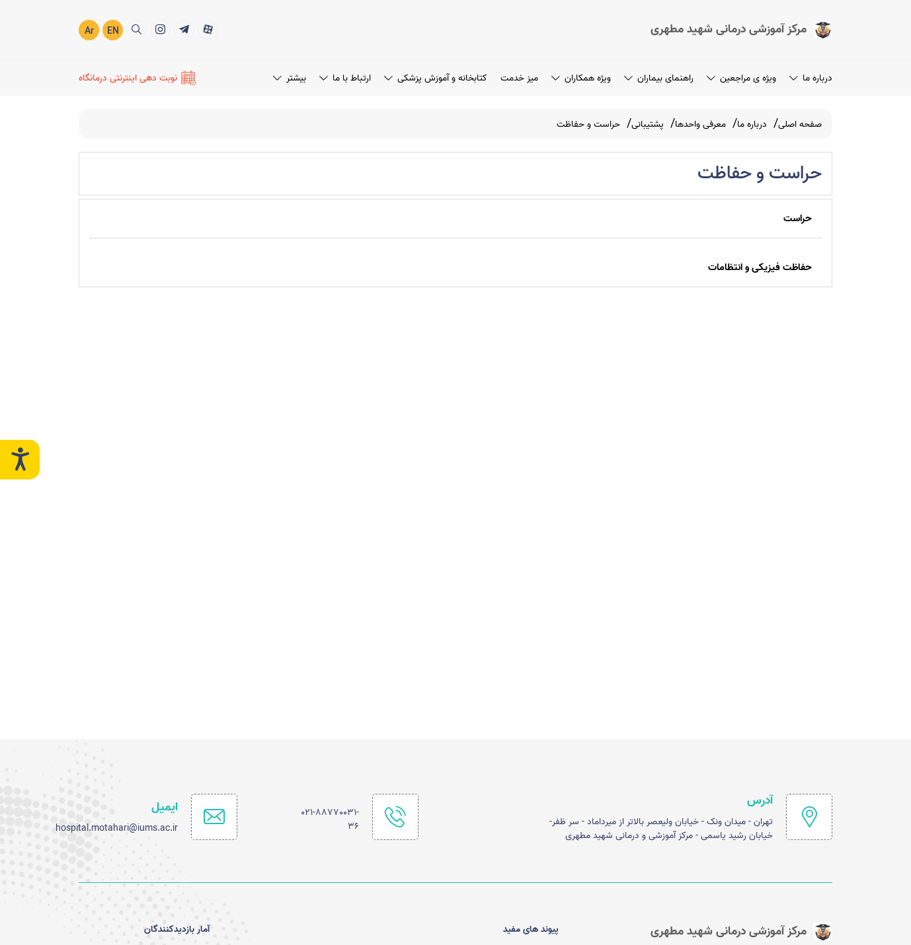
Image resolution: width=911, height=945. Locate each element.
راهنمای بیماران (658, 77)
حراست (797, 219)
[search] (136, 29)
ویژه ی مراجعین (741, 77)
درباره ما (810, 77)
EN (113, 30)
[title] (208, 29)
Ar (89, 30)
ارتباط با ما (345, 77)
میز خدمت (519, 77)
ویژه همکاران (581, 77)
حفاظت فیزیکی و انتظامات (760, 267)
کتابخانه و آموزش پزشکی (435, 77)
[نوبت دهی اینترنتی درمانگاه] (137, 77)
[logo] (741, 29)
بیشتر (289, 77)
